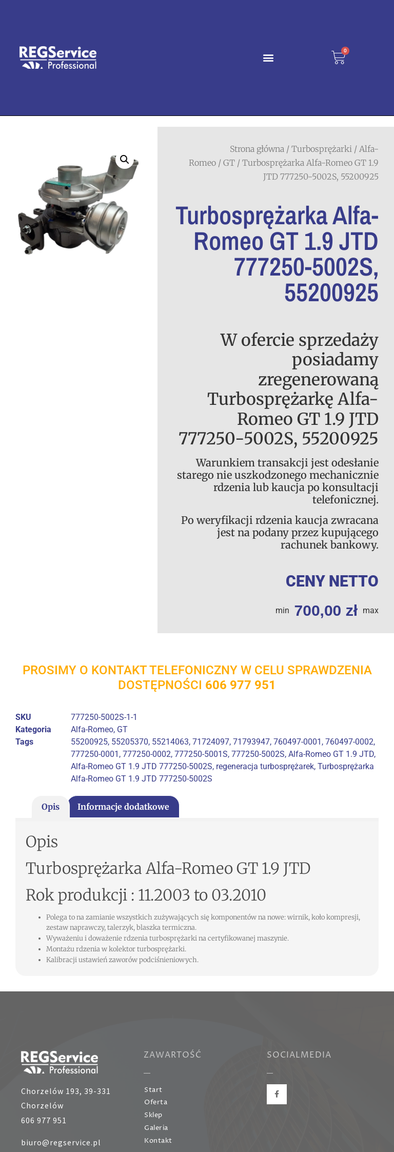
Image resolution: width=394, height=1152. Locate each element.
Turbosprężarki (321, 149)
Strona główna (257, 149)
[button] (268, 57)
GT (229, 163)
